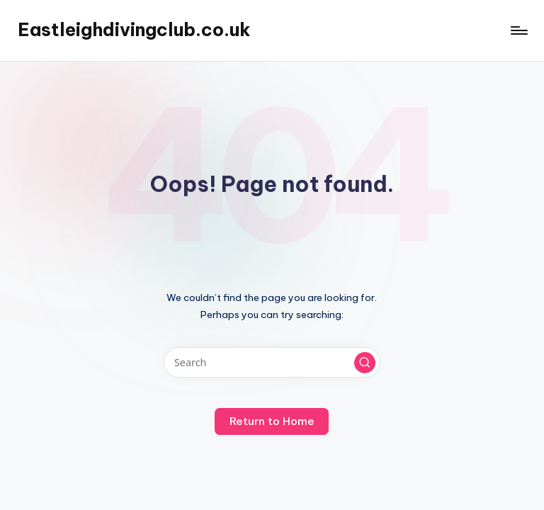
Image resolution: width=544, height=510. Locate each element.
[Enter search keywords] (272, 362)
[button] (364, 362)
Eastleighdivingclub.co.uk (134, 29)
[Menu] (518, 30)
